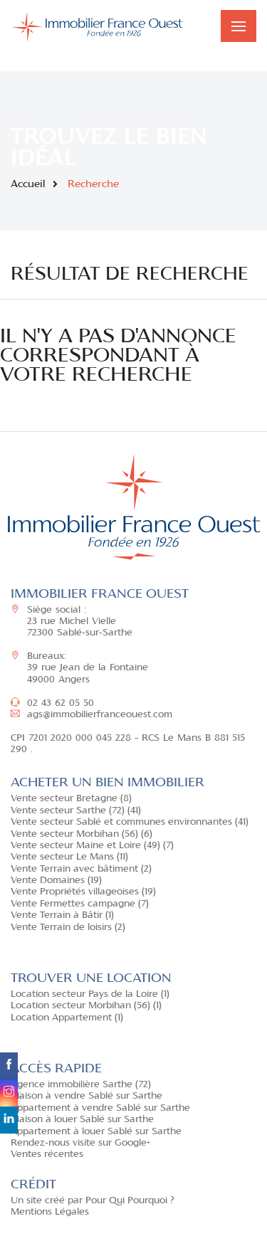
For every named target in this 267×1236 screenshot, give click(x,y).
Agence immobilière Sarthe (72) (81, 1085)
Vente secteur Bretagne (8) (71, 799)
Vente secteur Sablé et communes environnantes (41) (129, 822)
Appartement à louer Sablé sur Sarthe (96, 1132)
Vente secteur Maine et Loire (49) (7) (92, 846)
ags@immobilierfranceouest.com (91, 715)
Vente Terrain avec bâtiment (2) (81, 869)
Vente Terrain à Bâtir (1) (62, 916)
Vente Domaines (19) (56, 881)
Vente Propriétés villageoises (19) (83, 892)
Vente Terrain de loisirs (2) (68, 928)
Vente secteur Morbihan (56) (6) (81, 834)
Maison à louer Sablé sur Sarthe (82, 1120)
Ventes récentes (47, 1155)
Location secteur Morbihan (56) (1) (86, 1006)
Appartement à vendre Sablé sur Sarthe (100, 1108)
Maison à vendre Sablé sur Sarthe (86, 1096)
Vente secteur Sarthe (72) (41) (76, 811)
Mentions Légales (50, 1212)
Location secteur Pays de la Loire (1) (90, 995)
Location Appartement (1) (67, 1018)
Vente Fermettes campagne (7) (80, 904)
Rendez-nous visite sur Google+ (80, 1143)
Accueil (28, 184)
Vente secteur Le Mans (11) (69, 857)
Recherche (93, 184)
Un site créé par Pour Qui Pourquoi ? (92, 1201)
